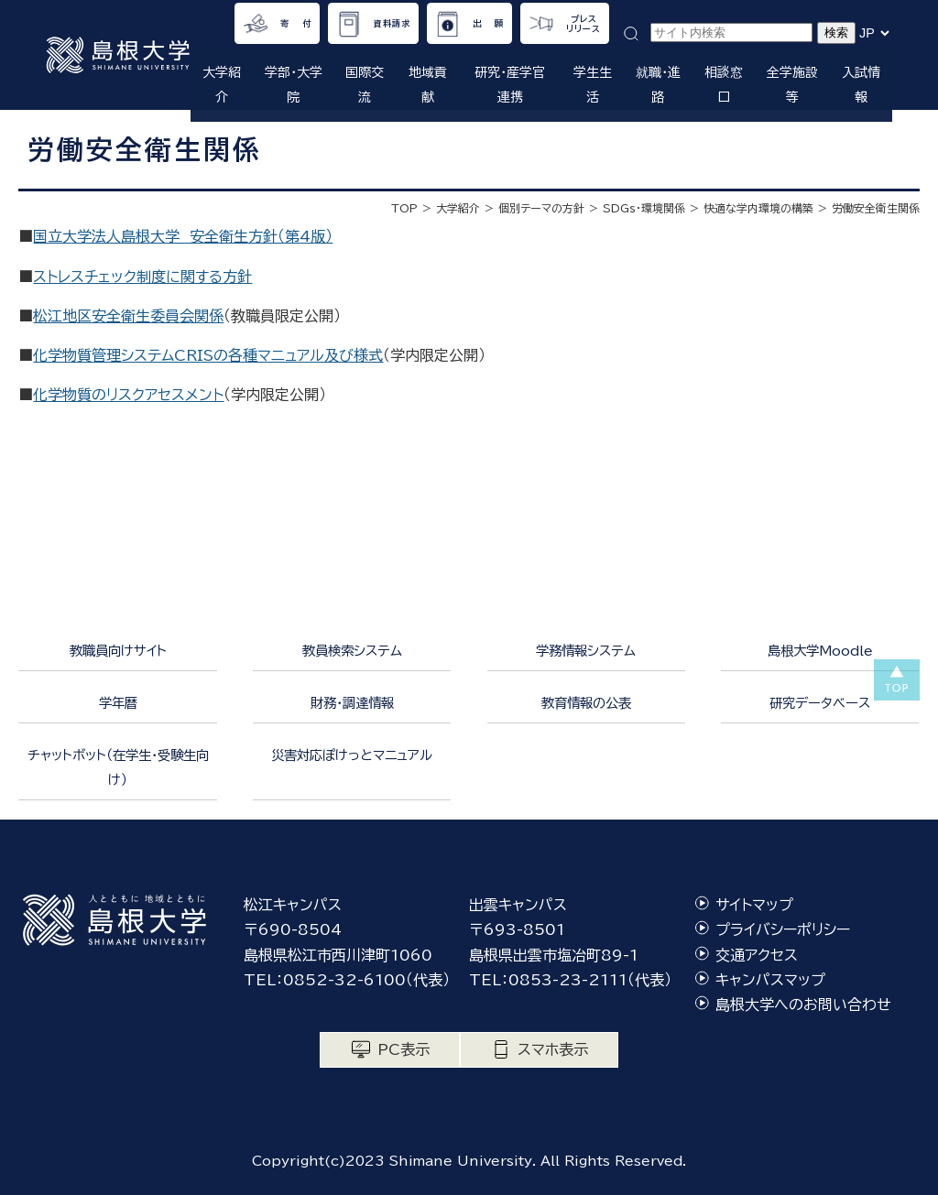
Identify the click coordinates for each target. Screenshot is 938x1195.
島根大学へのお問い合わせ (803, 1004)
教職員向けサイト (118, 650)
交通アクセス (756, 955)
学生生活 (592, 84)
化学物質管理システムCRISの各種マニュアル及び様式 (208, 355)
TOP (404, 207)
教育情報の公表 (586, 703)
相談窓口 (723, 84)
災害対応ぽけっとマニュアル (351, 755)
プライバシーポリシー (782, 929)
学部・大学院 (293, 84)
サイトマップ (754, 904)
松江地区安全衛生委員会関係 (128, 316)
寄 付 (295, 23)
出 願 (488, 23)
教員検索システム (352, 650)
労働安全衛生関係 (876, 207)
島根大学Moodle (820, 650)
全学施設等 (792, 84)
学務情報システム (586, 650)
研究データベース (819, 703)
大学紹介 (221, 84)
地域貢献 (428, 84)
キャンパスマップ (770, 979)
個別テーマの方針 (541, 207)
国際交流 (364, 84)
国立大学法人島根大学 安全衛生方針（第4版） (183, 236)
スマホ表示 (553, 1049)
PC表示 (403, 1049)
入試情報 (861, 84)
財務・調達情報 (352, 703)
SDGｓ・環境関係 (644, 207)
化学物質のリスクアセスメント (128, 394)
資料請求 (392, 23)
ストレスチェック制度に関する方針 (142, 276)
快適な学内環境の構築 (758, 207)
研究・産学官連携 (509, 84)
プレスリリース (583, 24)
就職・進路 (658, 84)
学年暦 (118, 703)
